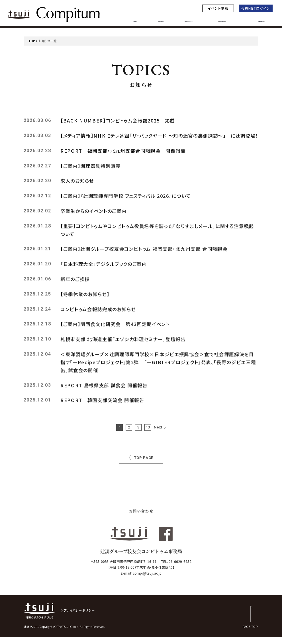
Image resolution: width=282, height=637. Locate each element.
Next (158, 427)
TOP (31, 41)
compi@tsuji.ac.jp (147, 573)
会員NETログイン (255, 8)
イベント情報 (218, 8)
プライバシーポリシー (79, 610)
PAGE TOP (250, 626)
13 (148, 427)
